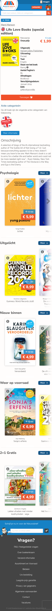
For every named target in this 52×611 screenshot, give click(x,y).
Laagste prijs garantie (26, 580)
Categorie (36, 7)
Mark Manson (8, 24)
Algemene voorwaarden (26, 591)
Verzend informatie (26, 558)
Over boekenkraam (26, 552)
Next (48, 201)
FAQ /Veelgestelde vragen (26, 547)
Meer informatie (10, 133)
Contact (26, 597)
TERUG (6, 20)
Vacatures (26, 603)
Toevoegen (24, 97)
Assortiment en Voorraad (26, 563)
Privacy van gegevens (26, 586)
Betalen (26, 569)
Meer (42, 173)
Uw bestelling (26, 575)
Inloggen (46, 2)
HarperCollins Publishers (31, 51)
